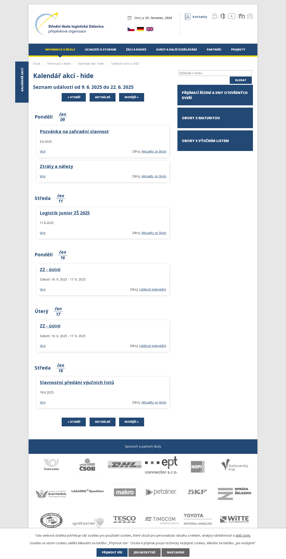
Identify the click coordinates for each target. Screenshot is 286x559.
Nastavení (175, 552)
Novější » (131, 97)
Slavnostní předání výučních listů (77, 382)
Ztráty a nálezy (56, 166)
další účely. (243, 535)
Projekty (238, 49)
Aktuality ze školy (153, 151)
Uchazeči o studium (100, 49)
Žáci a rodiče (136, 49)
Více (43, 151)
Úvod (35, 49)
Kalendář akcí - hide (91, 64)
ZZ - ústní (50, 269)
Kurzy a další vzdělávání (176, 49)
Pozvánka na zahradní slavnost (74, 131)
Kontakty (196, 17)
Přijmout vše (112, 552)
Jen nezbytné (144, 552)
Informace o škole (60, 49)
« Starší (73, 97)
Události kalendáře (152, 289)
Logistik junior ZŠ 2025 (65, 213)
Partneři (214, 49)
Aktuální (102, 97)
